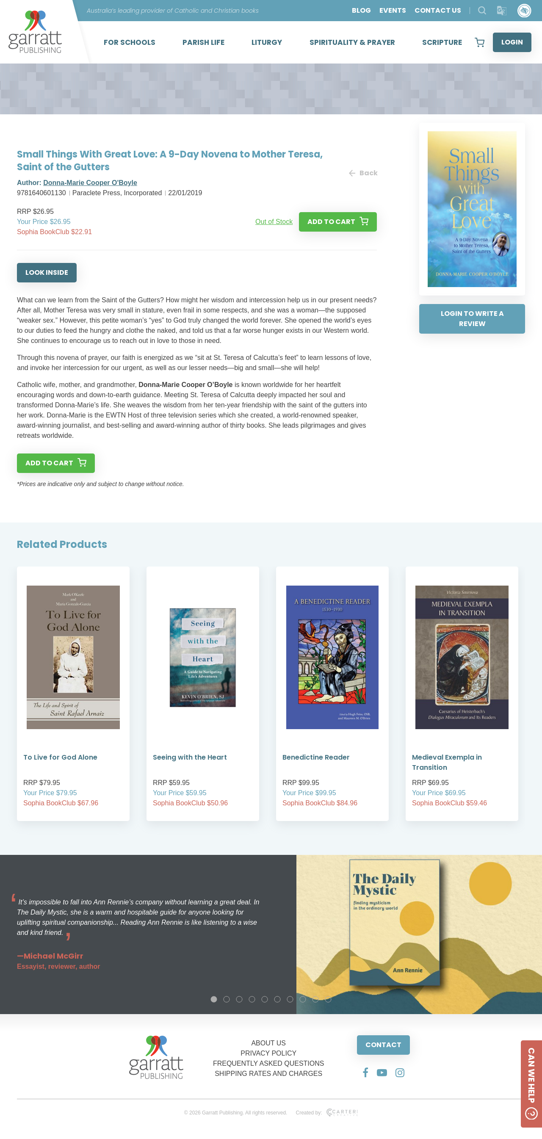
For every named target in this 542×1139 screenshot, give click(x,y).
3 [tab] (239, 999)
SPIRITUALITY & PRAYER (352, 42)
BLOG (361, 10)
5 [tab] (264, 999)
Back (363, 173)
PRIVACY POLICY (268, 1053)
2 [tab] (226, 999)
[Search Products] (482, 10)
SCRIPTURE (442, 42)
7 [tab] (290, 999)
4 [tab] (252, 999)
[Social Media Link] (365, 1072)
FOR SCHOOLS (129, 42)
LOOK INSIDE (46, 272)
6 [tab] (277, 999)
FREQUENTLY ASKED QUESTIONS (268, 1063)
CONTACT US (438, 10)
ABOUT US (268, 1043)
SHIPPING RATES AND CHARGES (268, 1073)
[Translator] (502, 11)
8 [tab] (303, 999)
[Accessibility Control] (524, 11)
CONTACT (383, 1045)
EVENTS (392, 10)
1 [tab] (214, 999)
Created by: (327, 1113)
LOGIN (512, 42)
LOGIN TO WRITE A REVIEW (472, 319)
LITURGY (267, 42)
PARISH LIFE (203, 42)
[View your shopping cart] (479, 42)
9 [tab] (315, 999)
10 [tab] (328, 999)
